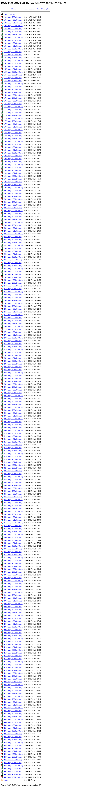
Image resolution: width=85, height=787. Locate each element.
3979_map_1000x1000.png (13, 592)
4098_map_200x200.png (13, 630)
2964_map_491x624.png (13, 393)
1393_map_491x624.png (13, 46)
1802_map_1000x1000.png (13, 141)
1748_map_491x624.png (13, 115)
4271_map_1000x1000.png (13, 696)
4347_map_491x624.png (13, 728)
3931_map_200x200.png (13, 572)
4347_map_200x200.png (13, 722)
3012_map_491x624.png (13, 404)
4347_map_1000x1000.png (13, 731)
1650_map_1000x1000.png (13, 83)
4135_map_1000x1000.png (13, 650)
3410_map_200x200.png (13, 491)
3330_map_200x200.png (13, 479)
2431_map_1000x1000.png (13, 257)
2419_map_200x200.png (13, 237)
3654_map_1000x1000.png (13, 546)
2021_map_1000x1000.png (13, 199)
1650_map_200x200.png (13, 75)
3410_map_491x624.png (13, 497)
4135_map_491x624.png (13, 647)
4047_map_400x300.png (13, 621)
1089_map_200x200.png (13, 17)
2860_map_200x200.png (13, 364)
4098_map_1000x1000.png (13, 638)
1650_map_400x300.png (13, 78)
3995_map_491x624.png (13, 601)
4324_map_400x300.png (13, 714)
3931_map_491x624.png (13, 578)
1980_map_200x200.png (13, 179)
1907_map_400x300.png (13, 159)
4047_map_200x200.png (13, 618)
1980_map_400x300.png (13, 182)
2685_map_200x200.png (13, 318)
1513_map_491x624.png (13, 57)
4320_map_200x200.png (13, 699)
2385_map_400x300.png (13, 228)
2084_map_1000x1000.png (13, 222)
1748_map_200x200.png (13, 109)
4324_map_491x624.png (13, 716)
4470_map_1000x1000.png (13, 766)
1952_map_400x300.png (13, 170)
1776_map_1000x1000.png (13, 130)
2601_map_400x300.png (13, 297)
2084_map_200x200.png (13, 214)
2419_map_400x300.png (13, 240)
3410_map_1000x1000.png (13, 500)
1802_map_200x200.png (13, 133)
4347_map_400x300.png (13, 725)
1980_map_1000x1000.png (13, 188)
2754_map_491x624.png (13, 346)
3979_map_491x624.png (13, 589)
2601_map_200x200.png (13, 294)
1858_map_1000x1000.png (13, 153)
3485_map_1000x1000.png (13, 511)
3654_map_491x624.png (13, 543)
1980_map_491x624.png (13, 185)
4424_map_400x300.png (13, 748)
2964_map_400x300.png (13, 390)
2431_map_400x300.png (13, 251)
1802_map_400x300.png (13, 136)
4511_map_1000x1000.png (13, 777)
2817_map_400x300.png (13, 355)
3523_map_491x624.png (13, 520)
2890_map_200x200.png (13, 375)
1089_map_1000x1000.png (13, 26)
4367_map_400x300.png (13, 737)
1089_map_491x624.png (13, 23)
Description (45, 9)
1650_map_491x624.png (13, 81)
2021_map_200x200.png (13, 190)
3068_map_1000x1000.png (13, 430)
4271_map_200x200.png (13, 688)
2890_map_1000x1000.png (13, 384)
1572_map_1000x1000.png (13, 72)
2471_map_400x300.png (13, 263)
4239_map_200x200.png (13, 676)
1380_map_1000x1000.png (13, 37)
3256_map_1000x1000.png (13, 477)
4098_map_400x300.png (13, 633)
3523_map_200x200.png (13, 514)
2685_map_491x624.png (13, 323)
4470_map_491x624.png (13, 763)
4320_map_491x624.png (13, 705)
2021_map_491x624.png (13, 196)
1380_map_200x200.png (13, 29)
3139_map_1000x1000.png (13, 453)
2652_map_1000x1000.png (13, 315)
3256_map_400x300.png (13, 471)
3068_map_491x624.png (13, 427)
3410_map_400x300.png (13, 494)
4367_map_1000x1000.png (13, 742)
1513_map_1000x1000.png (13, 60)
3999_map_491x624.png (13, 612)
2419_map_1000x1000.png (13, 245)
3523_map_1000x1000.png (13, 523)
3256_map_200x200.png (13, 468)
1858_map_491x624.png (13, 150)
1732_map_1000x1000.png (13, 107)
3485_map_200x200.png (13, 503)
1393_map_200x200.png (13, 40)
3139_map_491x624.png (13, 451)
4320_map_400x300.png (13, 702)
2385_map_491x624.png (13, 231)
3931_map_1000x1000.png (13, 581)
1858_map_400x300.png (13, 147)
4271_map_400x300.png (13, 690)
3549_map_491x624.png (13, 531)
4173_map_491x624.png (13, 659)
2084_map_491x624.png (13, 219)
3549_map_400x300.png (13, 529)
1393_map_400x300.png (13, 43)
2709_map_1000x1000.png (13, 338)
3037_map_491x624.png (13, 416)
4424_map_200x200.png (13, 745)
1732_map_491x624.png (13, 104)
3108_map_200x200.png (13, 433)
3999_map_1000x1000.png (13, 615)
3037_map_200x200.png (13, 410)
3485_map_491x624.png (13, 508)
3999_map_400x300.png (13, 609)
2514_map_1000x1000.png (13, 280)
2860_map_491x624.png (13, 370)
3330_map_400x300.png (13, 482)
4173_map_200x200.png (13, 653)
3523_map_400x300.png (13, 517)
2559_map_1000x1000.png (13, 292)
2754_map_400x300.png (13, 344)
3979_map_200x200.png (13, 583)
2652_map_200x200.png (13, 306)
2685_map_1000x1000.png (13, 326)
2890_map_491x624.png (13, 381)
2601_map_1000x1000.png (13, 303)
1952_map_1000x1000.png (13, 176)
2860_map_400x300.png (13, 367)
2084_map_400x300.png (13, 216)
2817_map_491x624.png (13, 358)
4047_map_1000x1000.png (13, 627)
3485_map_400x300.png (13, 505)
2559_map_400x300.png (13, 286)
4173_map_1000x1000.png (13, 662)
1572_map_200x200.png (13, 63)
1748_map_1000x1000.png (13, 118)
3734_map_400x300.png (13, 552)
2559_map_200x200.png (13, 283)
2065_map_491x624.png (13, 208)
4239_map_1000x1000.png (13, 685)
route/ (6, 780)
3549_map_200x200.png (13, 526)
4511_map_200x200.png (12, 768)
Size (39, 9)
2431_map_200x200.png (13, 248)
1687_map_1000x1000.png (13, 95)
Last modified (30, 9)
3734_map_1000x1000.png (13, 557)
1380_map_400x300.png (13, 31)
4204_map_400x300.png (13, 667)
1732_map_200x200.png (13, 98)
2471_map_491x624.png (13, 266)
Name (13, 9)
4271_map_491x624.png (13, 693)
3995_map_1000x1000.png (13, 604)
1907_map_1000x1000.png (13, 164)
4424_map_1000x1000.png (13, 754)
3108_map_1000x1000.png (13, 442)
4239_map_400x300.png (13, 679)
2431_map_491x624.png (13, 254)
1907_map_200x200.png (13, 156)
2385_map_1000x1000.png (13, 234)
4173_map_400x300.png (13, 656)
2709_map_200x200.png (13, 329)
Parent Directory (10, 14)
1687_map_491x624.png (13, 92)
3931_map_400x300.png (13, 575)
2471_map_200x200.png (13, 260)
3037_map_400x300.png (13, 413)
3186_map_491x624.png (13, 462)
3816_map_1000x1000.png (13, 569)
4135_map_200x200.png (13, 641)
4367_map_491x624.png (13, 740)
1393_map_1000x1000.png (13, 49)
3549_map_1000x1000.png (13, 534)
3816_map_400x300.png (13, 563)
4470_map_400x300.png (13, 760)
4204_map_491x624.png (13, 670)
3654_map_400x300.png (13, 540)
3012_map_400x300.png (13, 401)
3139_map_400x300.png (13, 448)
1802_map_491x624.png (13, 138)
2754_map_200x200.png (13, 341)
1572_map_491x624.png (13, 69)
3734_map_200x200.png (13, 549)
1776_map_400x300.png (13, 124)
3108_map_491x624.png (13, 439)
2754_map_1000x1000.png (13, 349)
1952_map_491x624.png (13, 173)
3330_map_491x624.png (13, 485)
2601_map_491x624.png (13, 300)
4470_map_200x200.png (13, 757)
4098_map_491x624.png (13, 635)
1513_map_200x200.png (13, 52)
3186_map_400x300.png (13, 459)
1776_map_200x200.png (13, 121)
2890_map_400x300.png (13, 378)
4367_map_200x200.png (13, 734)
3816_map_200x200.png (13, 560)
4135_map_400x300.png (13, 644)
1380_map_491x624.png (13, 34)
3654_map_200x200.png (13, 537)
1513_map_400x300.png (13, 55)
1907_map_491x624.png (13, 162)
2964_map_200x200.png (13, 387)
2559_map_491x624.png (13, 289)
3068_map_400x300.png (13, 425)
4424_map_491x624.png (13, 751)
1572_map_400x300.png (13, 66)
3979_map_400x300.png (13, 586)
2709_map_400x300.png (13, 332)
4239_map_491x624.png (13, 682)
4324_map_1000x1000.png (13, 719)
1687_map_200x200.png (13, 86)
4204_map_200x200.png (13, 664)
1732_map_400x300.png (13, 101)
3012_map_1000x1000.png (13, 407)
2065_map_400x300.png (13, 205)
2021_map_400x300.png (13, 193)
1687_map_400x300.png (13, 89)
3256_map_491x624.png (13, 474)
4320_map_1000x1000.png (13, 708)
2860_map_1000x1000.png (13, 372)
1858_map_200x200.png (13, 144)
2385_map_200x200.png (13, 225)
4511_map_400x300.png (12, 771)
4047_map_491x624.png (13, 624)
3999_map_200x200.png (13, 607)
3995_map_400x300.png (13, 598)
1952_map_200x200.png (13, 167)
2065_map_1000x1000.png (13, 211)
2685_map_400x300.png (13, 320)
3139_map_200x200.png (13, 445)
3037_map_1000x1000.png (13, 419)
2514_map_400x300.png (13, 274)
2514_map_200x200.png (13, 271)
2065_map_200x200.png (13, 202)
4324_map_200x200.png (13, 711)
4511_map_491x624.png (12, 774)
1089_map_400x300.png (13, 20)
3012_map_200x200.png (13, 399)
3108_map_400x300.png (13, 436)
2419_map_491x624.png (13, 242)
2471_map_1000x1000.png (13, 268)
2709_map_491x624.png (13, 335)
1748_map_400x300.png (13, 112)
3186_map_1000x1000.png (13, 465)
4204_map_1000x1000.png (13, 673)
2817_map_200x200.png (13, 352)
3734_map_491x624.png (13, 555)
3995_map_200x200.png (13, 595)
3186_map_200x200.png (13, 456)
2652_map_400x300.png (13, 309)
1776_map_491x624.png (13, 127)
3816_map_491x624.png (13, 566)
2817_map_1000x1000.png (13, 361)
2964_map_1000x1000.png (13, 396)
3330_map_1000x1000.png (13, 488)
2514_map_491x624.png (13, 277)
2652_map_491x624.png (13, 312)
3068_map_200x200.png (13, 422)
